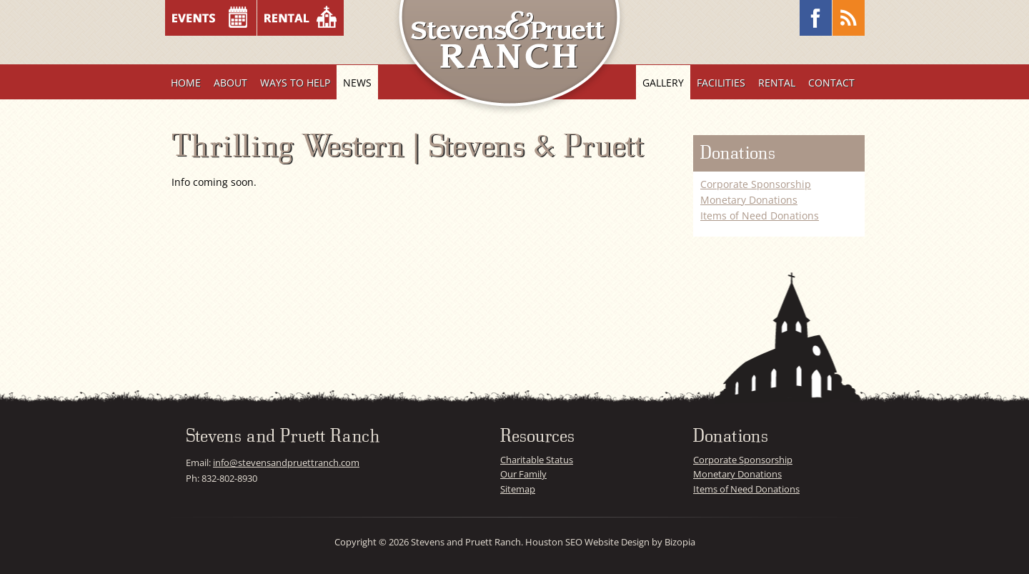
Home (186, 82)
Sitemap (517, 489)
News (357, 82)
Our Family (523, 473)
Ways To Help (295, 82)
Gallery (663, 82)
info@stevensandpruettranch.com (286, 462)
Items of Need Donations (759, 215)
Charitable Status (536, 459)
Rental (776, 82)
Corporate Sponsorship (755, 184)
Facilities (721, 82)
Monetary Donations (748, 200)
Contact (831, 82)
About (230, 82)
